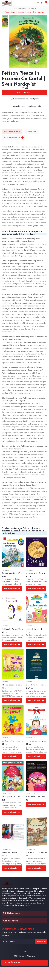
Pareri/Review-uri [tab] (14, 137)
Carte (31, 8)
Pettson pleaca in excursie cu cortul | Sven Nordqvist (24, 12)
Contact (24, 951)
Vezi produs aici (24, 92)
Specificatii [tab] (31, 131)
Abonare (41, 941)
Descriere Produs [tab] (12, 131)
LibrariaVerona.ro (19, 8)
